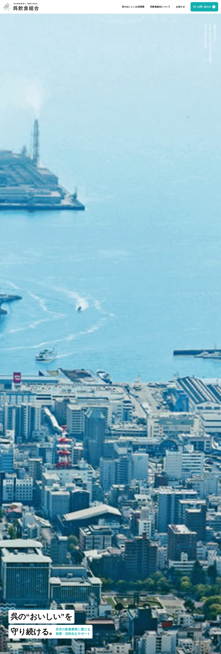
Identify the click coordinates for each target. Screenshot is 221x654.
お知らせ (180, 7)
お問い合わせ (204, 7)
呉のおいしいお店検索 (133, 7)
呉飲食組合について (160, 7)
